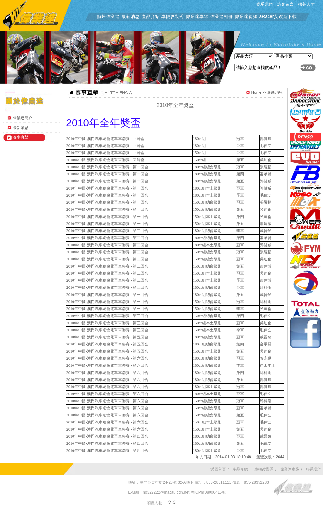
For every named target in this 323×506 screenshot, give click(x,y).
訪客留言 (285, 4)
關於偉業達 (108, 16)
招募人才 (306, 4)
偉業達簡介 (22, 118)
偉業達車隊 (197, 16)
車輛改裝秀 (172, 16)
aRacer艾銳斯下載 (277, 16)
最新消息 (131, 16)
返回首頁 (218, 469)
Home (256, 92)
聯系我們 (264, 4)
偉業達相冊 (221, 16)
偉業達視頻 (246, 16)
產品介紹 (151, 16)
